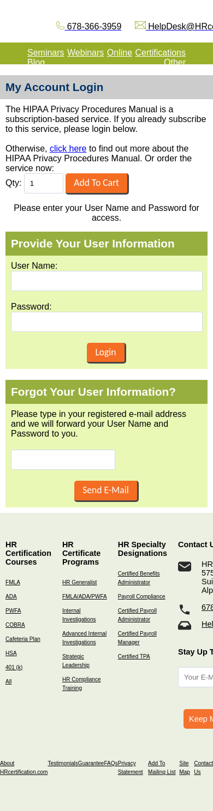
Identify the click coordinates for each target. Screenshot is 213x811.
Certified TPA (134, 656)
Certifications (160, 52)
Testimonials (63, 763)
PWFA (13, 611)
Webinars (85, 52)
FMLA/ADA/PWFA (84, 597)
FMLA (12, 582)
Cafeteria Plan (22, 639)
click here (68, 148)
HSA (11, 653)
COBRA (15, 625)
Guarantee (91, 763)
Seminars (45, 52)
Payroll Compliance (141, 597)
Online (119, 52)
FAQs (110, 763)
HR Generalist (79, 582)
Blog (36, 62)
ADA (11, 597)
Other (175, 62)
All (8, 682)
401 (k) (13, 667)
